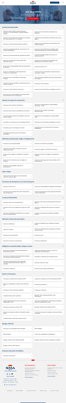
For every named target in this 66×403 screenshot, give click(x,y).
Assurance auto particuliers (10, 235)
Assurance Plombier (51, 375)
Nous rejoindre (11, 387)
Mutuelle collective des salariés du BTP (45, 307)
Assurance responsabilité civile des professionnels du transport (48, 78)
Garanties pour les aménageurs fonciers (14, 127)
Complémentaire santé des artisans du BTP (14, 318)
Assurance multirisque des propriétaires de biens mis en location (48, 229)
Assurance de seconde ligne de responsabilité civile (47, 116)
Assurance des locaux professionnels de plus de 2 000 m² (48, 202)
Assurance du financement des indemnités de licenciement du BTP (15, 251)
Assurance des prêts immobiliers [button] (12, 351)
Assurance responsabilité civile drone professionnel (13, 166)
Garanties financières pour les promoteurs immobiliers (14, 133)
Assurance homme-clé (41, 66)
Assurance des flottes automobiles (44, 143)
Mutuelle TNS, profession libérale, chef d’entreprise (45, 296)
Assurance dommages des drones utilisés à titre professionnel (47, 160)
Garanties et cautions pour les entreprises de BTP (16, 122)
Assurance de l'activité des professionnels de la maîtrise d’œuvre (47, 44)
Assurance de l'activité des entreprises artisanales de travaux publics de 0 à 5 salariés (16, 38)
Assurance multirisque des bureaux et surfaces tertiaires (47, 208)
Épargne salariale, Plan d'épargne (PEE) (13, 340)
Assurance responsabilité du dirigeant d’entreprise (48, 186)
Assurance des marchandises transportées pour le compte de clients (16, 83)
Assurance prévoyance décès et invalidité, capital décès (16, 313)
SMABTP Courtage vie (8, 385)
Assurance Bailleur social (52, 378)
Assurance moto (39, 235)
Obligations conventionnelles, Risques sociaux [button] (17, 246)
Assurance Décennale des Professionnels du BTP (30, 373)
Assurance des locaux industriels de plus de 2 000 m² (16, 208)
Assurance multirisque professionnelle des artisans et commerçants (14, 72)
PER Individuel (38, 328)
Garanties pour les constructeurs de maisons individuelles (47, 128)
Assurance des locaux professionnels (13, 202)
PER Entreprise (7, 334)
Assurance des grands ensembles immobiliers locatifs (47, 214)
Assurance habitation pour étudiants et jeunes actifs (47, 224)
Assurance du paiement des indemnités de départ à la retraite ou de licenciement (16, 256)
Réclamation (9, 395)
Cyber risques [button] (6, 171)
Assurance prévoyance (41, 284)
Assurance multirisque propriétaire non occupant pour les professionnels (16, 214)
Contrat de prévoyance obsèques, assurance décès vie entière (48, 313)
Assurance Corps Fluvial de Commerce (13, 89)
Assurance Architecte (51, 377)
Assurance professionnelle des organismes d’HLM (16, 55)
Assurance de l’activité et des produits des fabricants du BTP (14, 61)
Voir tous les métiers (33, 18)
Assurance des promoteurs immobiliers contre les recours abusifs (16, 116)
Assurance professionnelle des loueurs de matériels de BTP (46, 55)
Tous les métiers (51, 381)
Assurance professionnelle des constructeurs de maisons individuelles (16, 50)
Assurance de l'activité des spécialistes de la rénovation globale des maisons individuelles (46, 50)
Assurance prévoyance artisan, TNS (12, 307)
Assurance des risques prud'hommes (44, 268)
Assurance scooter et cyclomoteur (12, 240)
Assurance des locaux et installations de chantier (16, 110)
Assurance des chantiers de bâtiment (13, 105)
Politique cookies (43, 395)
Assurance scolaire (8, 229)
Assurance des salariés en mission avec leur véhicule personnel (15, 149)
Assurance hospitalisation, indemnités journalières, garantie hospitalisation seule (48, 301)
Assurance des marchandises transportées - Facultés (15, 78)
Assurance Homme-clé (29, 378)
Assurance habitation (9, 223)
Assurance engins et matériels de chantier (46, 149)
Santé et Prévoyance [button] (9, 274)
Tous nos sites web (11, 390)
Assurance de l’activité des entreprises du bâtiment (46, 32)
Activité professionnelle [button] (10, 27)
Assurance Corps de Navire (42, 83)
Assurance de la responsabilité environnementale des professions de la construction (16, 95)
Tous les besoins (29, 382)
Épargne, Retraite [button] (8, 323)
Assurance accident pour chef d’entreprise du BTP (48, 278)
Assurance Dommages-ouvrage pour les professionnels (32, 376)
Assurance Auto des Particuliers (31, 379)
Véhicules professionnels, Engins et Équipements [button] (18, 139)
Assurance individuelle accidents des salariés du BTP (16, 284)
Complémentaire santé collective (12, 295)
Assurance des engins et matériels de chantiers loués (16, 155)
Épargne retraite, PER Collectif (11, 345)
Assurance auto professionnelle (11, 143)
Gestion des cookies (54, 395)
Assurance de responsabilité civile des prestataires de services (16, 67)
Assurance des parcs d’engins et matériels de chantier (47, 155)
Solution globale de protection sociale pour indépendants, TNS (14, 301)
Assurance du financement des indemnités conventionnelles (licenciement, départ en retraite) (14, 263)
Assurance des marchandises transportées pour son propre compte (47, 72)
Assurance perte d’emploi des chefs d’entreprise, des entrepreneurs (16, 192)
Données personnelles (31, 395)
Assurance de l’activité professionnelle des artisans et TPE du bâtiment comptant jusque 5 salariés (16, 32)
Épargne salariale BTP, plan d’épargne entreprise (47, 340)
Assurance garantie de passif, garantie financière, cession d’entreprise (48, 192)
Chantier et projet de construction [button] (13, 100)
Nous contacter (55, 2)
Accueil (3, 6)
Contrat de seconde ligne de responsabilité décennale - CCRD (46, 105)
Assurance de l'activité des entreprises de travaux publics (48, 38)
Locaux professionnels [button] (9, 197)
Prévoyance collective (9, 268)
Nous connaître (10, 381)
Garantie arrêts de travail (41, 262)
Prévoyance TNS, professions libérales (13, 290)
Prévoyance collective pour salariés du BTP (46, 256)
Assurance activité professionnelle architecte (15, 44)
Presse (16, 387)
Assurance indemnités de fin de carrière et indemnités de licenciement (46, 251)
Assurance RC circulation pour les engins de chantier (14, 160)
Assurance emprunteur (41, 240)
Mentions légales (19, 395)
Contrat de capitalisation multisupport (45, 334)
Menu (3, 2)
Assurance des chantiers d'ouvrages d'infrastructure (44, 111)
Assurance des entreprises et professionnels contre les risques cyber (15, 176)
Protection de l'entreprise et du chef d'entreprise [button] (18, 182)
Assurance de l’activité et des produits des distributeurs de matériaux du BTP (46, 61)
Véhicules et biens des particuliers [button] (13, 219)
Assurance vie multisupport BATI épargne (14, 328)
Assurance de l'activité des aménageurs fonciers (48, 89)
